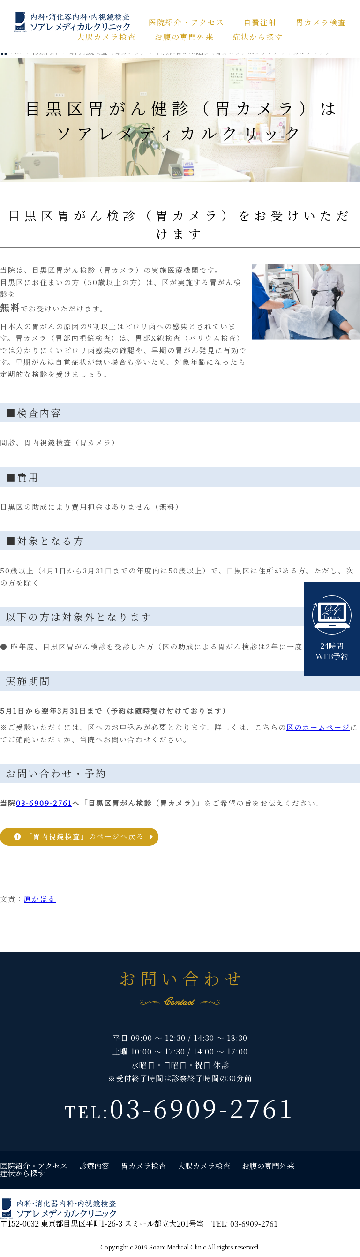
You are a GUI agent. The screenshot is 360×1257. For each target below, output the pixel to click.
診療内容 (94, 1165)
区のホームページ (318, 727)
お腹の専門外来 (184, 36)
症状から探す (257, 36)
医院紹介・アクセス (187, 22)
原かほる (40, 898)
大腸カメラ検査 (106, 36)
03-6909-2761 (44, 803)
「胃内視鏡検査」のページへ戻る (79, 836)
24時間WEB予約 (332, 628)
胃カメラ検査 (321, 22)
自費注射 (260, 22)
